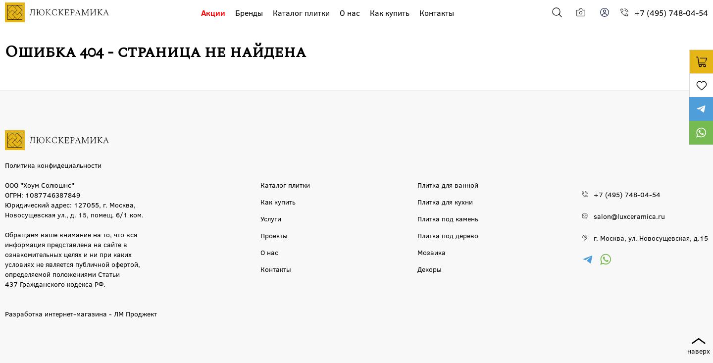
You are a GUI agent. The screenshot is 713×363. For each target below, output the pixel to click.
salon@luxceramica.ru (629, 216)
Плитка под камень (447, 218)
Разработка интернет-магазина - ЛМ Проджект (81, 313)
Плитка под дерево (447, 235)
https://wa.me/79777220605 (701, 133)
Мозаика (431, 252)
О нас (350, 12)
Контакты (436, 12)
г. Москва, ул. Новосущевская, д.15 (651, 238)
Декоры (429, 269)
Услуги (270, 218)
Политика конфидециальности (53, 165)
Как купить (389, 12)
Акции (213, 12)
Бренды (249, 12)
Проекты (274, 235)
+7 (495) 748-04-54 (671, 12)
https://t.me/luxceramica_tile (701, 109)
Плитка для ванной (447, 185)
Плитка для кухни (445, 202)
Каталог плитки (301, 12)
